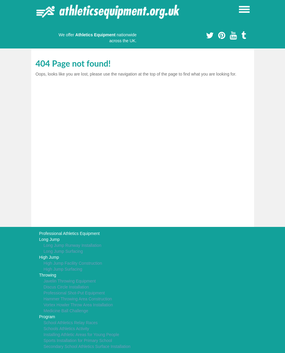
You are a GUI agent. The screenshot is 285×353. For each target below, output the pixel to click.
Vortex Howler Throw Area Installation (78, 304)
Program (47, 316)
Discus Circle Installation (66, 287)
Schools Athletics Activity (66, 328)
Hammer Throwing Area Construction (78, 298)
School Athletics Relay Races (71, 322)
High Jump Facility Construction (73, 263)
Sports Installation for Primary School (78, 340)
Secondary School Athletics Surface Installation (87, 346)
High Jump (49, 257)
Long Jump (49, 239)
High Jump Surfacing (63, 269)
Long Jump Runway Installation (73, 245)
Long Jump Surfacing (63, 251)
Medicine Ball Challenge (66, 310)
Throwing (47, 275)
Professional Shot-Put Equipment (74, 293)
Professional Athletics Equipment (69, 233)
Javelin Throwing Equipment (70, 281)
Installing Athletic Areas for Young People (81, 334)
